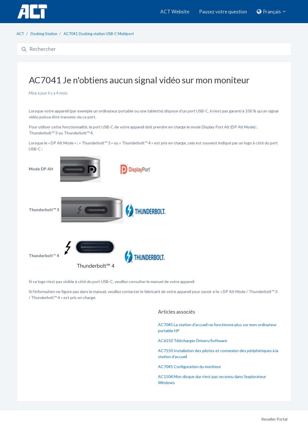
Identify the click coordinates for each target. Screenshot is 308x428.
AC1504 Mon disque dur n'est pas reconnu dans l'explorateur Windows (212, 379)
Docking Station (44, 33)
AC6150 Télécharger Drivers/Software (192, 340)
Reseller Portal (274, 419)
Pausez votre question (223, 12)
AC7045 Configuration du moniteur (189, 366)
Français (272, 12)
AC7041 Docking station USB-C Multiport (99, 33)
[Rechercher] (154, 49)
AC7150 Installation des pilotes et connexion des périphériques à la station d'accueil (218, 353)
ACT (20, 33)
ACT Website (174, 12)
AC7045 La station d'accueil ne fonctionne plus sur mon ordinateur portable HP (217, 327)
